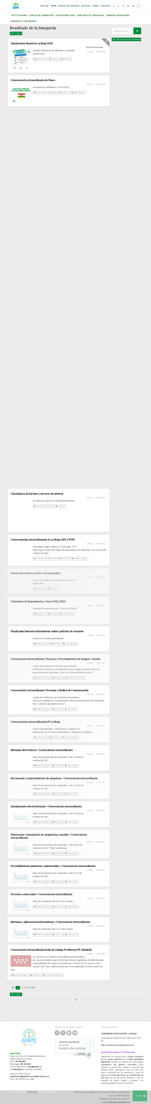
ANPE (53, 5)
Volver (16, 33)
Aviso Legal (124, 1092)
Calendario (39, 614)
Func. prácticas (70, 644)
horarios (17, 1069)
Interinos (53, 59)
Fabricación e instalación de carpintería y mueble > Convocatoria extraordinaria (49, 836)
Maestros (65, 59)
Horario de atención (68, 5)
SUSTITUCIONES (19, 15)
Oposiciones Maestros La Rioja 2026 (32, 43)
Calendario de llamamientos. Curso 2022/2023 (38, 601)
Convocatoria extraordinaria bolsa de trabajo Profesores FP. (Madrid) (51, 949)
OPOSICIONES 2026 (65, 15)
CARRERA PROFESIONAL (118, 15)
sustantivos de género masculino (119, 1064)
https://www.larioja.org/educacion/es (117, 1045)
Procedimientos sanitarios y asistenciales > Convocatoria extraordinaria (53, 866)
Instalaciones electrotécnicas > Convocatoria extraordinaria (46, 806)
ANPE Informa (78, 93)
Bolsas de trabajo (41, 678)
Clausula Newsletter (119, 1095)
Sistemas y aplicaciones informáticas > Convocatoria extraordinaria (50, 922)
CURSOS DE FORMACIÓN (41, 15)
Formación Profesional (74, 678)
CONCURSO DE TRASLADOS (90, 15)
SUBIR (140, 1095)
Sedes (95, 5)
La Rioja (90, 52)
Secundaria (70, 709)
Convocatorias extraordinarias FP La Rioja (35, 721)
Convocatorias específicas (45, 93)
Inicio (44, 5)
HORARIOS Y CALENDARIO (23, 21)
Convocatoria (40, 737)
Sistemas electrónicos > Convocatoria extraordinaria (42, 750)
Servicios (86, 5)
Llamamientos (67, 614)
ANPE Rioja (32, 1092)
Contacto (105, 5)
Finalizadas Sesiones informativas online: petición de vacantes (47, 631)
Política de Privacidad (85, 1092)
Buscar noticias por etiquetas (127, 39)
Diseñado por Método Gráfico (115, 1099)
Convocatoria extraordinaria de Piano (33, 80)
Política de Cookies (106, 1092)
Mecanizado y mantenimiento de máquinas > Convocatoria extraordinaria (54, 778)
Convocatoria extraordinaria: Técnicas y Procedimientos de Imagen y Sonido (55, 659)
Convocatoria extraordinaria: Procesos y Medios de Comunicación (49, 690)
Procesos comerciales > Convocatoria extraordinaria (41, 894)
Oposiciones (40, 59)
